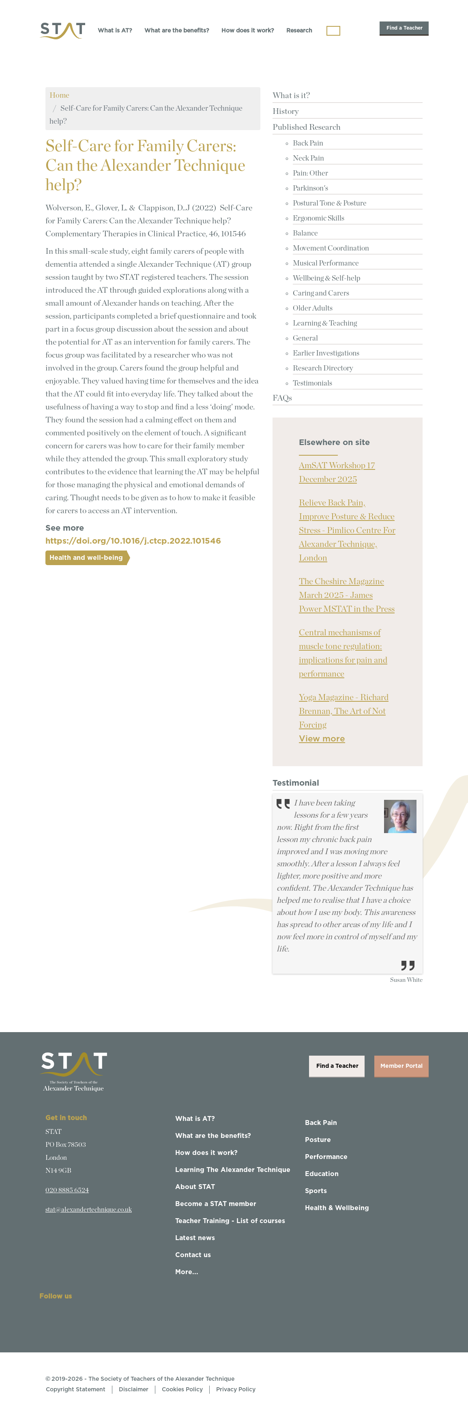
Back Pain (308, 143)
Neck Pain (308, 158)
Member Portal (401, 1066)
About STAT (195, 1187)
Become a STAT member (215, 1204)
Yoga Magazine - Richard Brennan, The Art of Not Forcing (344, 711)
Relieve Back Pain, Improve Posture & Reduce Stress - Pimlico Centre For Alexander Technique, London (347, 530)
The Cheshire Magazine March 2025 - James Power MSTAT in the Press (347, 595)
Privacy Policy (235, 1390)
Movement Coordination (331, 248)
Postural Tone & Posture (330, 203)
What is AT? (115, 31)
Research (299, 31)
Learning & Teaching (325, 323)
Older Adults (313, 308)
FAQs (282, 398)
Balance (305, 233)
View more (322, 739)
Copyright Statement (75, 1390)
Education (322, 1174)
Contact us (193, 1255)
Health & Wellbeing (337, 1208)
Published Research (307, 127)
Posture (318, 1140)
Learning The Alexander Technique (232, 1170)
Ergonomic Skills (318, 218)
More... (186, 1272)
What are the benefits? (176, 31)
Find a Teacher (404, 28)
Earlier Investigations (326, 353)
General (305, 338)
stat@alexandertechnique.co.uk (88, 1209)
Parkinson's (310, 188)
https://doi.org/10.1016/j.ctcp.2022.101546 (133, 541)
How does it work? (247, 31)
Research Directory (323, 368)
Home (59, 95)
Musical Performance (326, 263)
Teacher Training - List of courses (230, 1221)
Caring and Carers (321, 293)
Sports (316, 1191)
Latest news (195, 1238)
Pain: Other (310, 173)
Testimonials (312, 383)
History (286, 111)
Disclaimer (133, 1390)
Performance (326, 1157)
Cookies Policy (182, 1390)
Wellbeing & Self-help (327, 278)
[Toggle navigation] (333, 31)
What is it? (291, 96)
